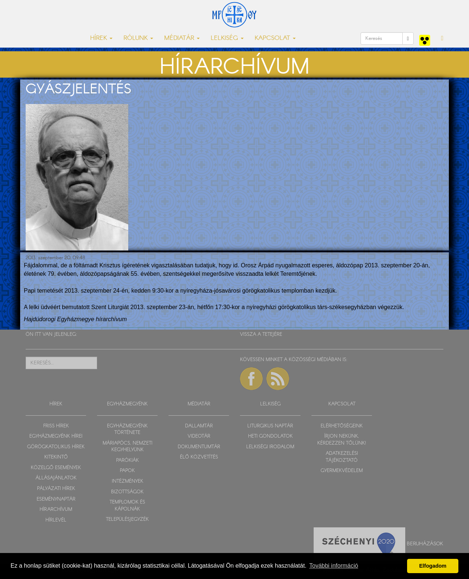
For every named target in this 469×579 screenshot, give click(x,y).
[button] (442, 38)
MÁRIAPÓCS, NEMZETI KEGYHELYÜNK (127, 447)
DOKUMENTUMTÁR (199, 446)
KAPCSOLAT (341, 404)
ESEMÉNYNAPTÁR (56, 499)
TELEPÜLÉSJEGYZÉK (127, 519)
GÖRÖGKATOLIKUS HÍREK (56, 446)
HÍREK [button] (101, 38)
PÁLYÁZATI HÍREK (56, 488)
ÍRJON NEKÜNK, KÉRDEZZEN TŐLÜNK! (341, 440)
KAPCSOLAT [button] (275, 38)
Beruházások (425, 544)
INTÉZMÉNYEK (127, 481)
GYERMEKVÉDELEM (342, 470)
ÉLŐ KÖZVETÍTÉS (199, 457)
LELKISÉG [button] (227, 38)
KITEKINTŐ (56, 457)
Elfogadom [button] (432, 566)
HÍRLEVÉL (55, 520)
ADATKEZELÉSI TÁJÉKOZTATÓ (342, 457)
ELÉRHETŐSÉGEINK (342, 426)
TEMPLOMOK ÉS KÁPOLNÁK (127, 506)
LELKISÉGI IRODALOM (270, 446)
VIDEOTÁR (199, 436)
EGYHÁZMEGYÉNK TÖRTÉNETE (127, 430)
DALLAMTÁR (199, 426)
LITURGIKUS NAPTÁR (270, 426)
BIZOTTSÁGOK (127, 492)
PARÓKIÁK (127, 460)
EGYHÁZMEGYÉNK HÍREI (55, 436)
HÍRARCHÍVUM (56, 509)
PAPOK (127, 470)
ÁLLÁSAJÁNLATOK (56, 478)
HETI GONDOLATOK (270, 436)
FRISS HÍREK (56, 426)
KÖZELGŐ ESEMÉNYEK (56, 467)
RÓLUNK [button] (138, 38)
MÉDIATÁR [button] (182, 38)
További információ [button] (333, 566)
